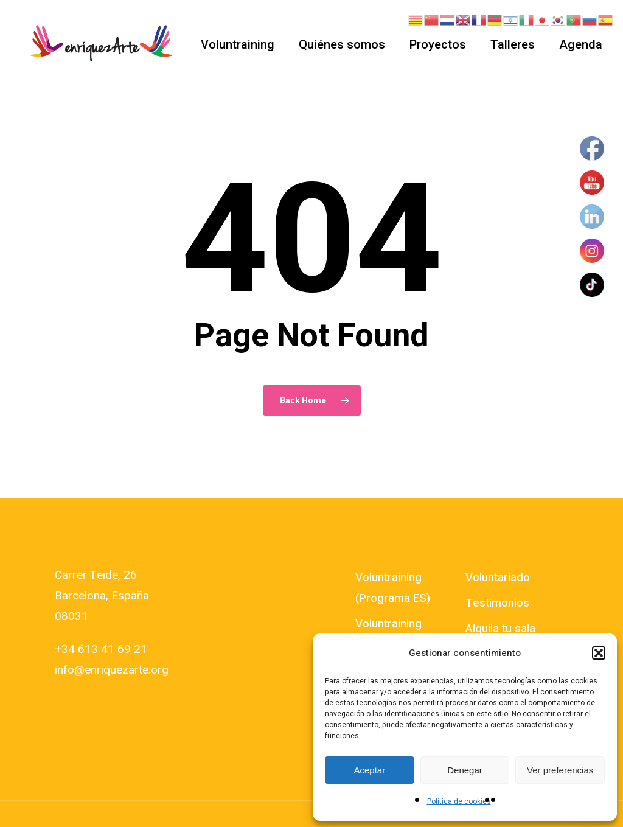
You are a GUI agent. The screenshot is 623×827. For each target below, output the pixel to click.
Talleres (512, 44)
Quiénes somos (342, 44)
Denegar (464, 770)
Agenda (580, 44)
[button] (599, 653)
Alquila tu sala (500, 628)
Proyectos (437, 44)
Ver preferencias (560, 770)
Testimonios (497, 603)
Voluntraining (237, 44)
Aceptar (369, 770)
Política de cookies (459, 801)
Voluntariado (497, 577)
